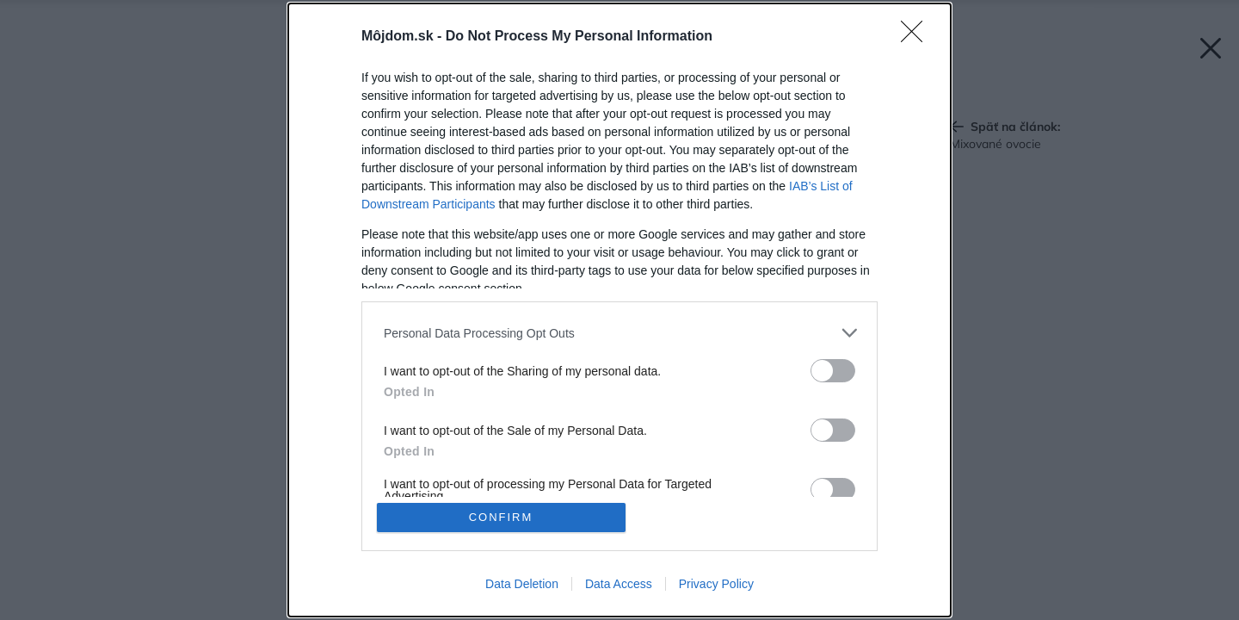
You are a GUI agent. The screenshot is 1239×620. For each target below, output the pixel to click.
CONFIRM (501, 517)
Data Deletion (521, 584)
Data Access (618, 584)
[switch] (833, 370)
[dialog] (619, 310)
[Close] (917, 37)
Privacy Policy (716, 584)
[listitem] (619, 333)
